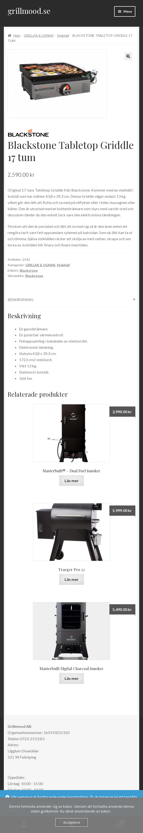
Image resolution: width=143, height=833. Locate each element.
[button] (128, 56)
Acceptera (71, 822)
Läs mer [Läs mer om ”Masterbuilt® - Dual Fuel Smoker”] (72, 480)
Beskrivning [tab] (20, 299)
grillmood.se (29, 10)
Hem (16, 35)
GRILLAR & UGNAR (38, 35)
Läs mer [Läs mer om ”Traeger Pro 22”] (72, 579)
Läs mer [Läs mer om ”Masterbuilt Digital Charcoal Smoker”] (72, 678)
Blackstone (29, 270)
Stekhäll (63, 35)
